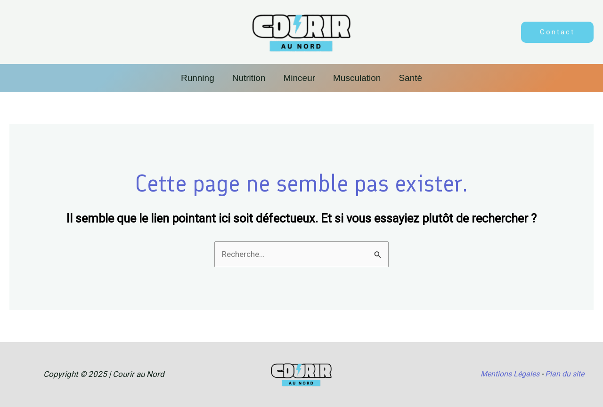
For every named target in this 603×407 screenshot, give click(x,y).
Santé (410, 78)
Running (197, 78)
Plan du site (564, 373)
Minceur (299, 78)
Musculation (357, 78)
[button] (557, 32)
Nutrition (249, 78)
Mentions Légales (510, 373)
